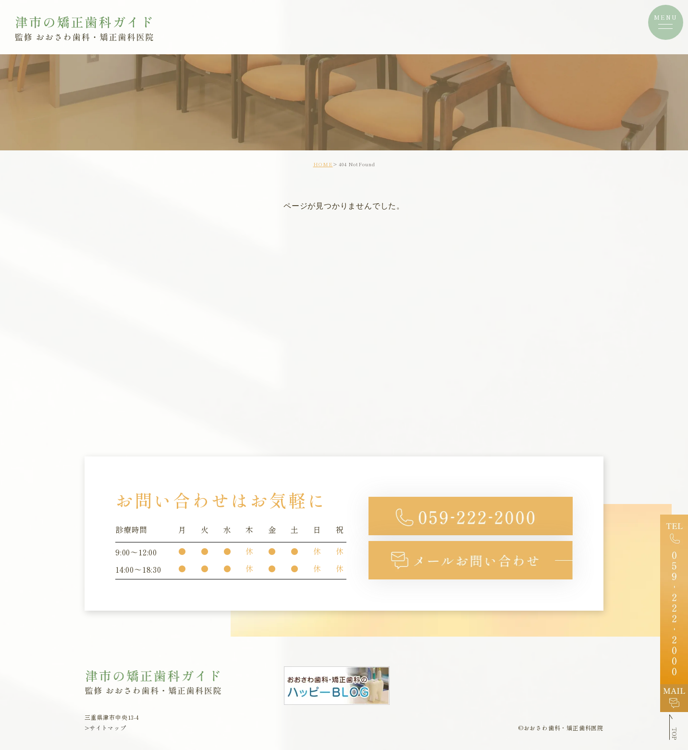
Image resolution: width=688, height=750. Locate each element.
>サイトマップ (105, 728)
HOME (323, 164)
